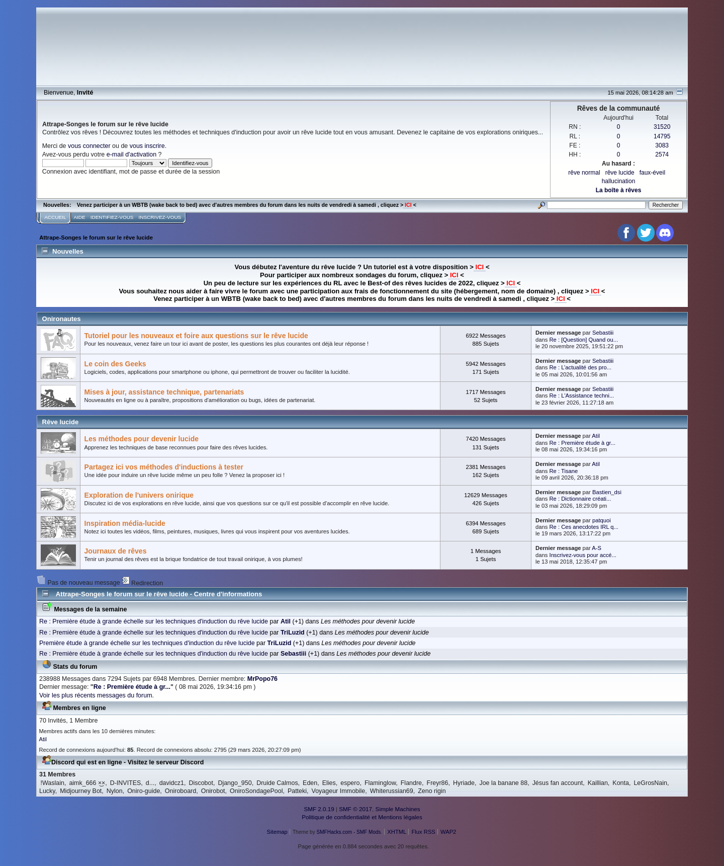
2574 (662, 154)
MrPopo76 (262, 678)
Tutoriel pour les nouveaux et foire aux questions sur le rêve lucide (196, 336)
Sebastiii (602, 333)
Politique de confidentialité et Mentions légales (362, 817)
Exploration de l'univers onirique (139, 495)
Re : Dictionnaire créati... (580, 499)
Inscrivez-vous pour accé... (583, 555)
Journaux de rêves (115, 551)
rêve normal (584, 172)
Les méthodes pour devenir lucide (141, 439)
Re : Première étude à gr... (583, 443)
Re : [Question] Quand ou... (584, 340)
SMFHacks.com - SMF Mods (349, 832)
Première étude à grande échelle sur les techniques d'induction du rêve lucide (147, 643)
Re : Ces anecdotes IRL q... (584, 527)
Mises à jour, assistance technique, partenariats (164, 392)
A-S (596, 548)
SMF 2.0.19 (319, 809)
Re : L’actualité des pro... (580, 367)
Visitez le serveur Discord (166, 762)
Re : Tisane (564, 471)
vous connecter (89, 145)
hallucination (619, 181)
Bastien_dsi (606, 492)
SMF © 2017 (355, 809)
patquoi (601, 520)
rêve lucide (620, 172)
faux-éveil (652, 172)
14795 (662, 136)
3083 (662, 145)
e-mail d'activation (131, 154)
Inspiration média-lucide (124, 523)
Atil (596, 436)
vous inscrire (147, 145)
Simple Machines (398, 809)
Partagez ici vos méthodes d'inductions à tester (163, 467)
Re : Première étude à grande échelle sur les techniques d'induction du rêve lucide (153, 621)
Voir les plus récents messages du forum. (96, 695)
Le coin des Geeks (115, 364)
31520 (662, 126)
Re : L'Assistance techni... (582, 395)
